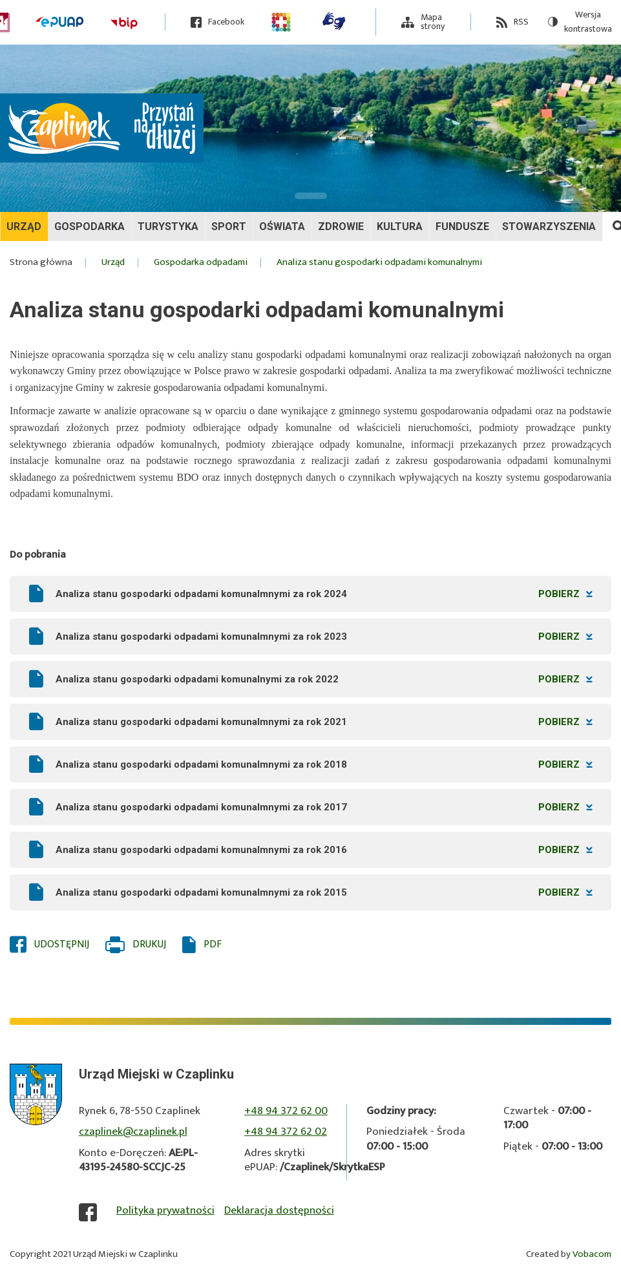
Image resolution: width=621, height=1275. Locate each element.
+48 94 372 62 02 (285, 1131)
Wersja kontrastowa (580, 22)
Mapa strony (433, 22)
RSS (521, 22)
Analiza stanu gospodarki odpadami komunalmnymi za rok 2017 (324, 807)
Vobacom (592, 1254)
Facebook (226, 22)
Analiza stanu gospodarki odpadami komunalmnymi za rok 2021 (324, 722)
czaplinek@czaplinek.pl (133, 1131)
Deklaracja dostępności (279, 1210)
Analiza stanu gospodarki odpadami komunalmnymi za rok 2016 (324, 850)
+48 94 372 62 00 (286, 1111)
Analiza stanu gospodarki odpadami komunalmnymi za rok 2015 (324, 892)
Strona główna (41, 262)
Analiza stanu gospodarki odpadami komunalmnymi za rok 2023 (324, 636)
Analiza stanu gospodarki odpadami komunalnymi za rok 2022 (324, 679)
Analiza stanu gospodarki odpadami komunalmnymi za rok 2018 (324, 764)
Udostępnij (61, 944)
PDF (213, 944)
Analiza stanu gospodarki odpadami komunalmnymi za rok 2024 (324, 594)
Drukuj (149, 944)
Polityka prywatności (165, 1210)
